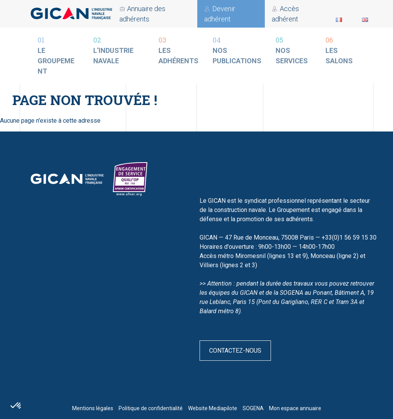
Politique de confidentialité (151, 408)
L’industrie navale (119, 50)
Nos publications (237, 50)
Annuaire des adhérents (274, 14)
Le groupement (58, 55)
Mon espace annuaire (295, 408)
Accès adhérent (132, 14)
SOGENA (253, 408)
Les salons (340, 50)
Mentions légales (92, 408)
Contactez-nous (235, 350)
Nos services (294, 50)
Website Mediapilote (212, 408)
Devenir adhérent (198, 14)
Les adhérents (179, 50)
